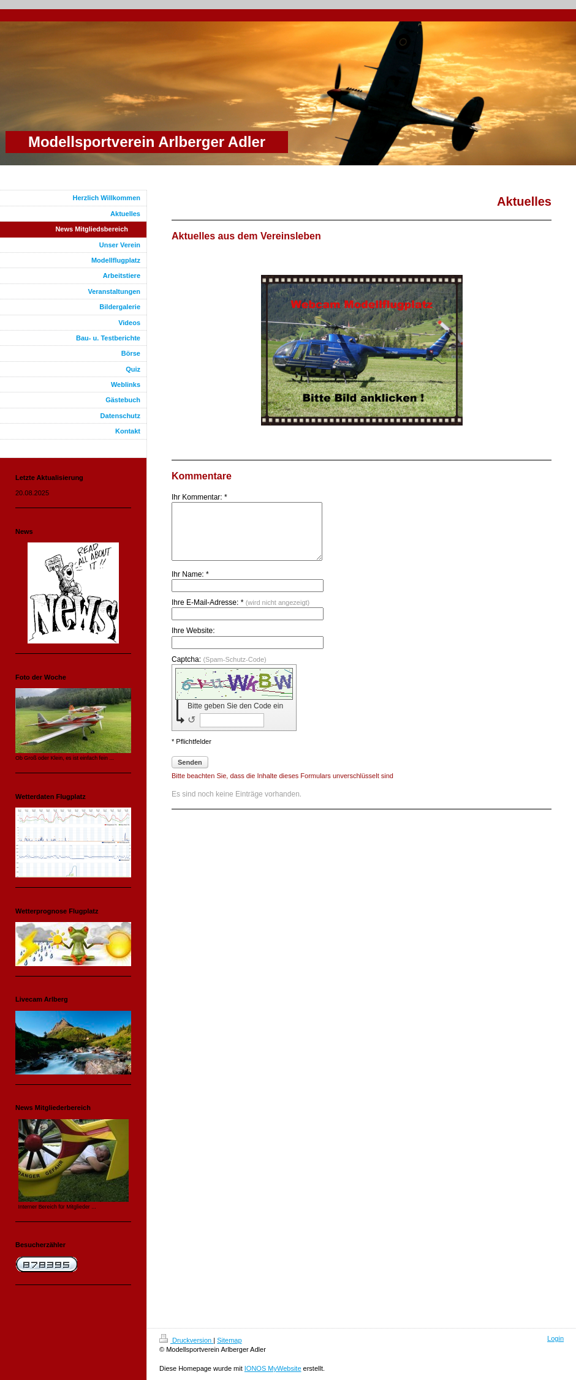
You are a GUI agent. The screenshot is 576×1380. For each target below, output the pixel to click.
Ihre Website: (193, 641)
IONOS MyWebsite (272, 1368)
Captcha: (219, 670)
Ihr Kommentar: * (199, 497)
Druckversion (186, 1340)
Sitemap (229, 1340)
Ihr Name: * (190, 585)
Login (555, 1338)
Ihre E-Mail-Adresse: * (240, 613)
